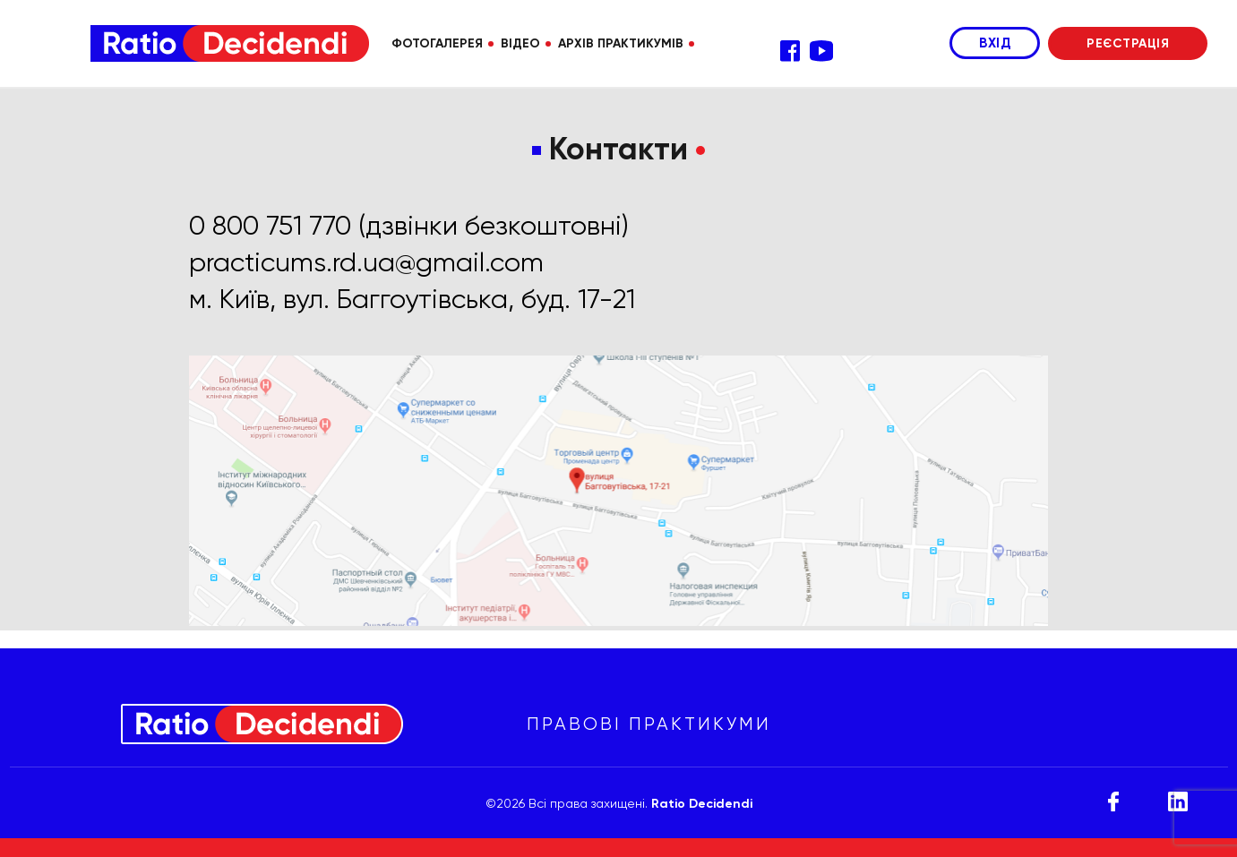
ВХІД (994, 43)
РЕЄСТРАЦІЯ (1128, 43)
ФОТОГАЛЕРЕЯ (437, 43)
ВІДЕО (520, 43)
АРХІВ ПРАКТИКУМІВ (620, 43)
